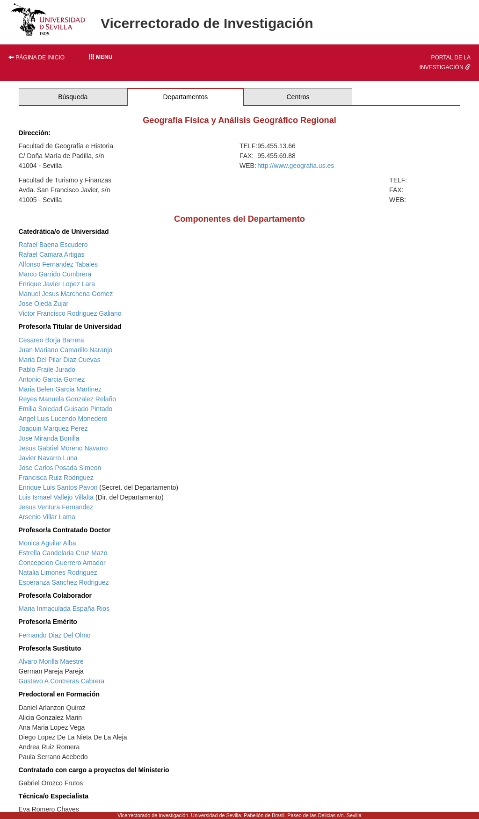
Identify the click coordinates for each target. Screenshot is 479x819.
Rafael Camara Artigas (52, 254)
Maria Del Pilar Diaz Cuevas (60, 359)
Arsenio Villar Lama (47, 517)
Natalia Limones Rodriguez (58, 572)
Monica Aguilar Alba (47, 543)
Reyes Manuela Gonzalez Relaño (67, 399)
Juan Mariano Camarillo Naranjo (66, 350)
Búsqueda (72, 97)
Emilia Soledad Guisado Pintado (66, 409)
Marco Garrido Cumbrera (55, 274)
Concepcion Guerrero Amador (62, 562)
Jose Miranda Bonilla (49, 438)
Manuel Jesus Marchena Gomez (66, 293)
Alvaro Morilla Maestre (51, 661)
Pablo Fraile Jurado (47, 369)
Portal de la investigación (445, 62)
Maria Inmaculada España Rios (64, 608)
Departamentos (185, 97)
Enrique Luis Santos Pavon (58, 487)
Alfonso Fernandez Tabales (58, 264)
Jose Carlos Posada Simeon (60, 467)
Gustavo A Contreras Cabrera (62, 681)
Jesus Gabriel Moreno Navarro (63, 448)
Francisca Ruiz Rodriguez (56, 477)
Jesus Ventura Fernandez (56, 507)
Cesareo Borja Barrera (51, 340)
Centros (298, 97)
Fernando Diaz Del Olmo (55, 635)
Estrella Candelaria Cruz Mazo (63, 553)
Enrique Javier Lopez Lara (57, 284)
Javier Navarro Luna (48, 458)
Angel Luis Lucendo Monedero (63, 418)
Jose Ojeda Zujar (44, 303)
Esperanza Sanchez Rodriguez (64, 582)
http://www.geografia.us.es (295, 165)
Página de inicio (36, 57)
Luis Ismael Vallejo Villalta (56, 497)
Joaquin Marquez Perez (53, 428)
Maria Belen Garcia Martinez (60, 389)
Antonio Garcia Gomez (52, 379)
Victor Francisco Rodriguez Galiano (70, 313)
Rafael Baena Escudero (53, 244)
